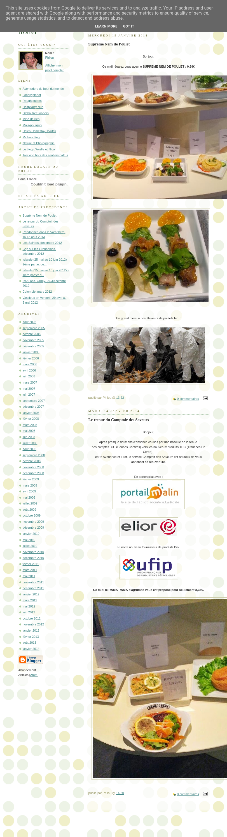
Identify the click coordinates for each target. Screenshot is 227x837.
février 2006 (31, 358)
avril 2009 (29, 491)
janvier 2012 (31, 594)
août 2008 (29, 449)
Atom (34, 675)
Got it (128, 26)
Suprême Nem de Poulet (40, 215)
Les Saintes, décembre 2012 (42, 242)
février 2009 (31, 479)
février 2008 (31, 418)
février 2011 (31, 564)
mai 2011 (29, 576)
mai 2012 (29, 606)
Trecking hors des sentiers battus (45, 155)
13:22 (120, 397)
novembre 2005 (33, 340)
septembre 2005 (34, 328)
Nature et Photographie (39, 143)
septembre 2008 (34, 455)
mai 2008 (29, 430)
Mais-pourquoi (32, 125)
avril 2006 (29, 370)
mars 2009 (30, 485)
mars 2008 (30, 424)
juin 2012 (29, 612)
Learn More (106, 26)
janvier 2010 (31, 533)
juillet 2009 (30, 503)
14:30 (120, 793)
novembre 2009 (33, 521)
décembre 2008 (33, 473)
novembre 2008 (33, 467)
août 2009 (29, 509)
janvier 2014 (31, 648)
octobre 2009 (32, 515)
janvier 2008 (31, 412)
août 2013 (29, 642)
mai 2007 (29, 388)
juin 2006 (29, 376)
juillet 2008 (30, 443)
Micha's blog (31, 137)
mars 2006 (30, 364)
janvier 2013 (31, 630)
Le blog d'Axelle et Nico (39, 149)
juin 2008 (29, 437)
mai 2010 (29, 540)
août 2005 (29, 322)
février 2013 (31, 636)
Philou (49, 57)
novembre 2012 (33, 624)
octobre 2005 (32, 334)
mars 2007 (30, 382)
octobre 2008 (32, 461)
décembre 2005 (33, 346)
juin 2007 (29, 394)
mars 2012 (30, 600)
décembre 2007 (33, 406)
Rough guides (32, 100)
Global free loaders (36, 113)
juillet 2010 (30, 545)
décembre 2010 (33, 557)
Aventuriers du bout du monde (43, 88)
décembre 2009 (33, 527)
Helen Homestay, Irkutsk (39, 131)
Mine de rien (31, 119)
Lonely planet (32, 95)
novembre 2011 (33, 582)
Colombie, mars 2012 (37, 291)
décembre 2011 (33, 588)
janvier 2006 (31, 352)
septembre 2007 (34, 400)
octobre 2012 (32, 618)
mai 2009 (29, 497)
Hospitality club (33, 107)
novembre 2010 (33, 552)
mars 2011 (30, 570)
